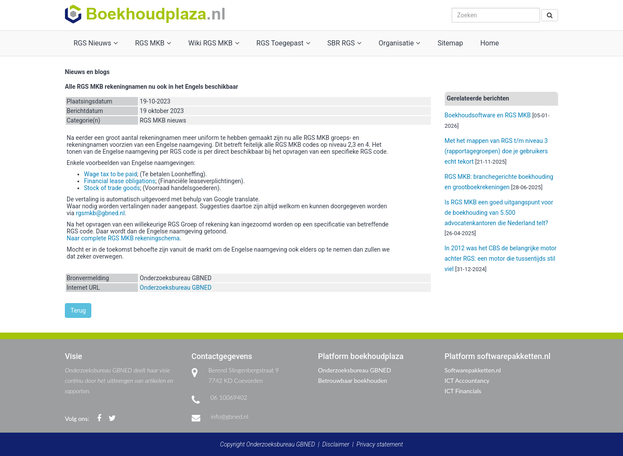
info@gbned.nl (229, 416)
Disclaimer (336, 444)
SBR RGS (345, 43)
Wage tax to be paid (110, 174)
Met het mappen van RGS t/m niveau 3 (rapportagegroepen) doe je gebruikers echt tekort (496, 151)
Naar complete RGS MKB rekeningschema (123, 238)
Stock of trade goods (112, 187)
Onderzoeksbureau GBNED (176, 287)
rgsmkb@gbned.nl (100, 213)
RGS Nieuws (96, 43)
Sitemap (450, 43)
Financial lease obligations (119, 181)
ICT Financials (463, 391)
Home (489, 43)
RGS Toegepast (283, 43)
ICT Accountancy (467, 380)
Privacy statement (379, 444)
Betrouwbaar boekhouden (352, 380)
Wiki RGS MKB (213, 43)
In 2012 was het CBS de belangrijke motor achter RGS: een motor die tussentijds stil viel (501, 258)
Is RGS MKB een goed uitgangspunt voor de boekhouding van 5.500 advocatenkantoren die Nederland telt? (499, 212)
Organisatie (399, 43)
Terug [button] (78, 310)
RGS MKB (153, 43)
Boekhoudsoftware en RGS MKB (488, 115)
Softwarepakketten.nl (473, 370)
